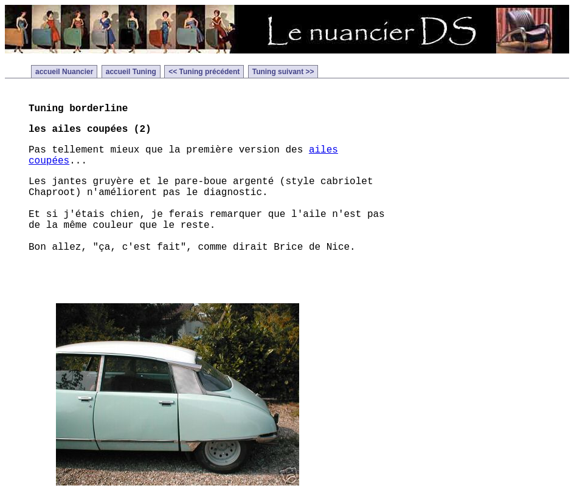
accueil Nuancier (64, 71)
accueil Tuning (131, 71)
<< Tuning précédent (204, 71)
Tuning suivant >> (283, 71)
